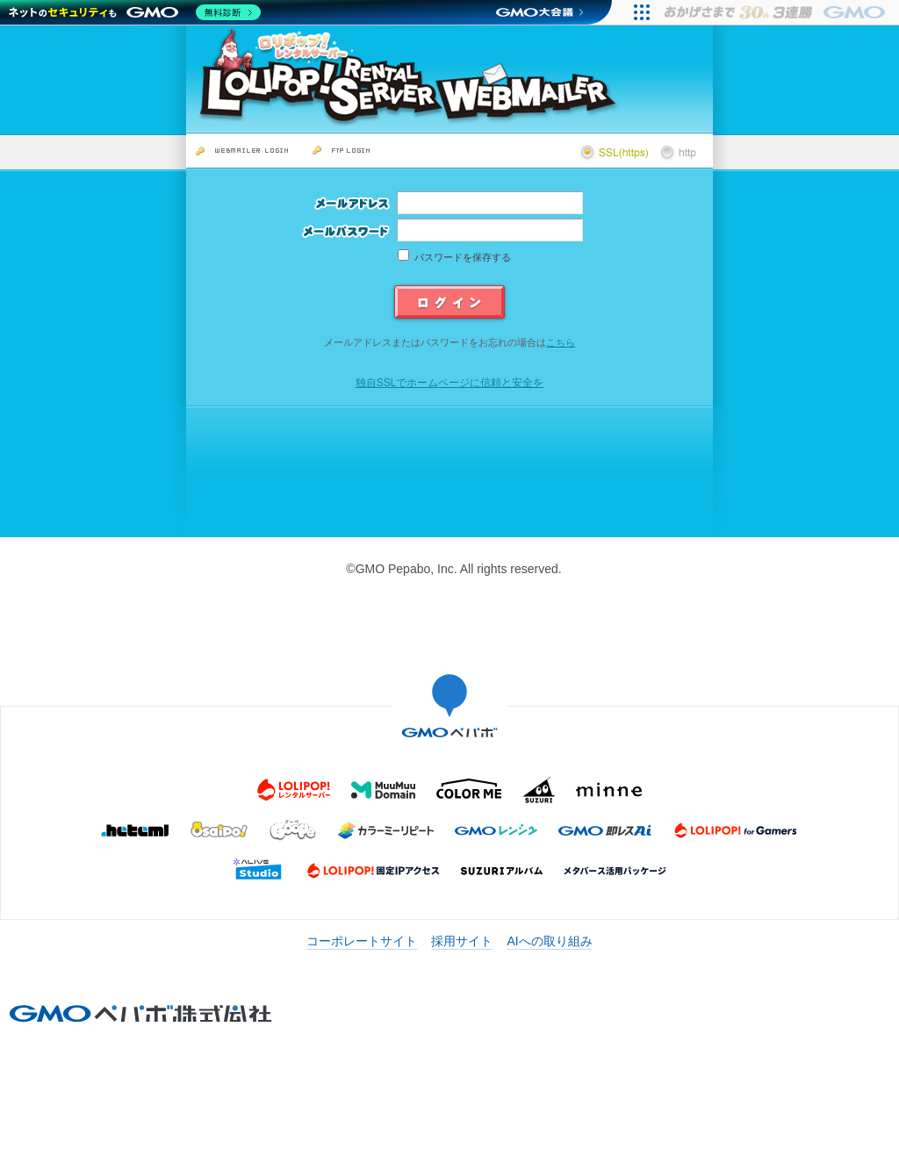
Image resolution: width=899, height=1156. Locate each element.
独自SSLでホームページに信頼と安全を (450, 383)
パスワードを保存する (462, 257)
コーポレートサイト (361, 941)
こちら (560, 342)
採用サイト (462, 941)
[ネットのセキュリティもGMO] (134, 12)
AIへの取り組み (549, 941)
